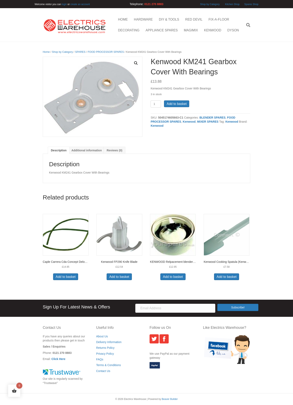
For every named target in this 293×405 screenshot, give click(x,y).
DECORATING (128, 30)
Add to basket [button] (66, 276)
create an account (80, 4)
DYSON (233, 30)
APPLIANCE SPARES (161, 30)
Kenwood (189, 121)
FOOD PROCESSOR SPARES (106, 51)
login (64, 4)
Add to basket (177, 104)
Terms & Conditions (108, 365)
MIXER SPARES (208, 121)
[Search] (246, 25)
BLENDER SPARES (212, 117)
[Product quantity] (156, 104)
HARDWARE (143, 19)
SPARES (80, 51)
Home (46, 51)
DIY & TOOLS (169, 19)
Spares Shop (251, 4)
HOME (123, 19)
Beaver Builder (170, 399)
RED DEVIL (193, 19)
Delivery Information (109, 342)
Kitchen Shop (232, 4)
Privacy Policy (105, 353)
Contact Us (103, 371)
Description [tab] (59, 150)
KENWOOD (212, 30)
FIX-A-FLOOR (219, 19)
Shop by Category (210, 4)
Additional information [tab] (86, 150)
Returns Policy (105, 347)
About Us (102, 336)
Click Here (58, 359)
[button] (136, 63)
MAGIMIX (191, 30)
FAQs (99, 359)
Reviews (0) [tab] (114, 150)
